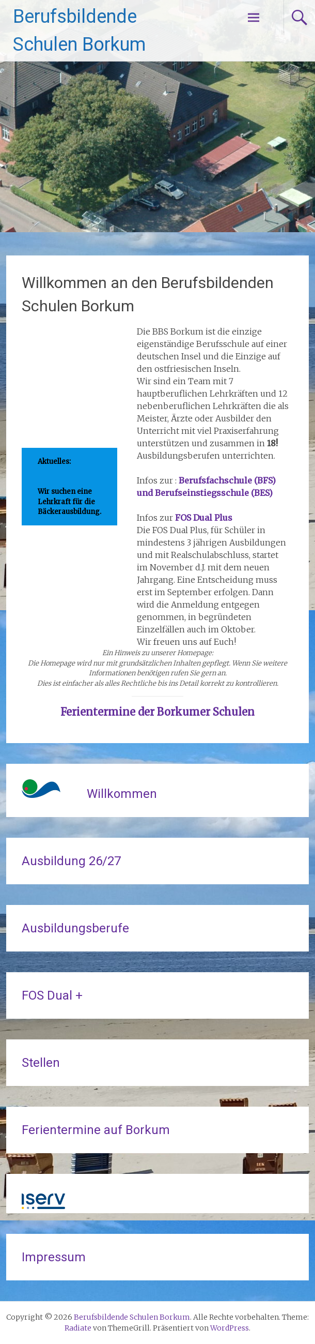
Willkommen (122, 794)
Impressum (54, 1257)
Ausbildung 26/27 (71, 861)
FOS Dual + (52, 995)
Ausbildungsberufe (75, 928)
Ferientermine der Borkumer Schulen (157, 711)
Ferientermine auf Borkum (96, 1130)
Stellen (41, 1062)
